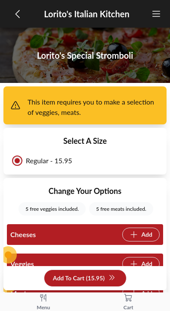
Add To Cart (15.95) (84, 278)
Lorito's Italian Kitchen (87, 14)
